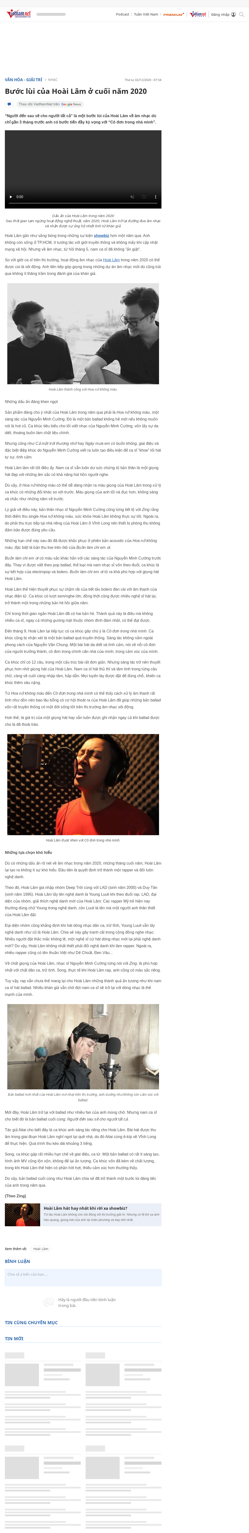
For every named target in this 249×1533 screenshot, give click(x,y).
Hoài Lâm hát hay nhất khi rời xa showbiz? (85, 1208)
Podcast (122, 14)
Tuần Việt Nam (146, 14)
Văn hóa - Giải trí (23, 80)
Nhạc (53, 79)
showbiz (101, 236)
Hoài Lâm (111, 260)
